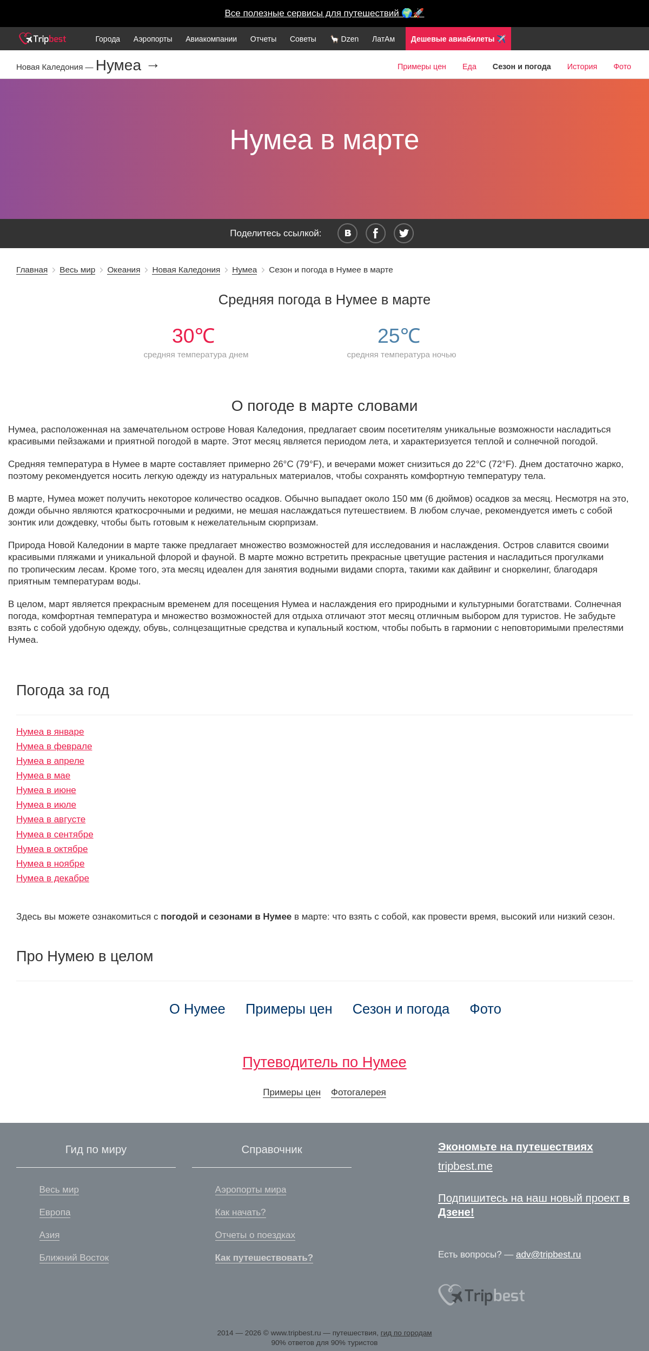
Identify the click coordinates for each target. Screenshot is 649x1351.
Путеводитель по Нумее (324, 1062)
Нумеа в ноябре (50, 863)
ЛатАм (383, 39)
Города (107, 39)
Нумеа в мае (43, 775)
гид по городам (406, 1333)
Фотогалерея (358, 1092)
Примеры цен (422, 66)
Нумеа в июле (46, 805)
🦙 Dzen (344, 39)
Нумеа (244, 269)
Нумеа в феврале (54, 746)
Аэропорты (153, 39)
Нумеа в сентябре (55, 834)
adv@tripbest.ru (548, 1254)
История (582, 66)
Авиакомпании (211, 39)
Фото (622, 66)
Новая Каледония (186, 269)
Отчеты (263, 39)
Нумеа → (128, 65)
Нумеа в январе (50, 732)
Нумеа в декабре (52, 878)
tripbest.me (465, 1166)
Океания (123, 269)
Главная (32, 269)
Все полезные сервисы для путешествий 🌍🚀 (325, 13)
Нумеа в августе (50, 819)
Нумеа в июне (46, 790)
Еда (469, 66)
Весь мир (77, 269)
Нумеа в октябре (52, 849)
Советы (303, 39)
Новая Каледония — (56, 67)
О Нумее (197, 1008)
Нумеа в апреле (50, 761)
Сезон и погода (401, 1008)
